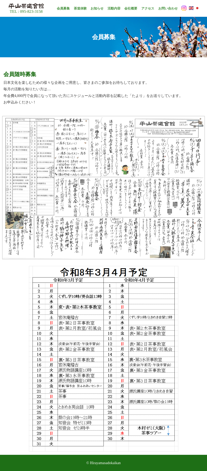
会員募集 (63, 8)
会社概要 (130, 8)
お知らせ (97, 8)
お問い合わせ (168, 8)
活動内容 (114, 8)
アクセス (147, 8)
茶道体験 (80, 8)
